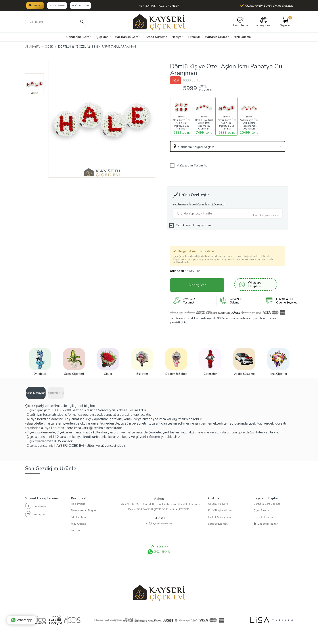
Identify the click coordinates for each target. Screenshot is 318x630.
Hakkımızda (78, 504)
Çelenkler (210, 374)
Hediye (176, 37)
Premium (194, 37)
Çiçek (49, 47)
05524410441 (159, 552)
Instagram (35, 514)
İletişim (75, 530)
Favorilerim (240, 21)
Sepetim (285, 21)
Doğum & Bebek (176, 374)
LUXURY (35, 5)
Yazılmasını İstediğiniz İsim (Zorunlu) (199, 204)
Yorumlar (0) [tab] (56, 393)
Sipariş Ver (197, 284)
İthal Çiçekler (278, 374)
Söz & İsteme (57, 5)
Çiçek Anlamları (263, 517)
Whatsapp (21, 620)
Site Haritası (78, 517)
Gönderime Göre (77, 37)
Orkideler (40, 374)
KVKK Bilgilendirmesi (221, 510)
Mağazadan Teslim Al (192, 165)
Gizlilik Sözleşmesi (219, 517)
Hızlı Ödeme (242, 37)
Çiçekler (102, 37)
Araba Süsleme (156, 37)
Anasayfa (32, 47)
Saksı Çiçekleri (74, 374)
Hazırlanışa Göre (126, 37)
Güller (108, 374)
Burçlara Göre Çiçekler (267, 504)
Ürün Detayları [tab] (36, 393)
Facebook (35, 506)
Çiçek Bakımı (261, 510)
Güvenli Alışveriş (218, 504)
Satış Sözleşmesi (218, 524)
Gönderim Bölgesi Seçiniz (196, 147)
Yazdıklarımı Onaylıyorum (193, 225)
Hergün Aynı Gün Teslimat (194, 251)
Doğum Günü (80, 5)
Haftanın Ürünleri (217, 37)
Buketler (142, 374)
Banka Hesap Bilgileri (84, 510)
